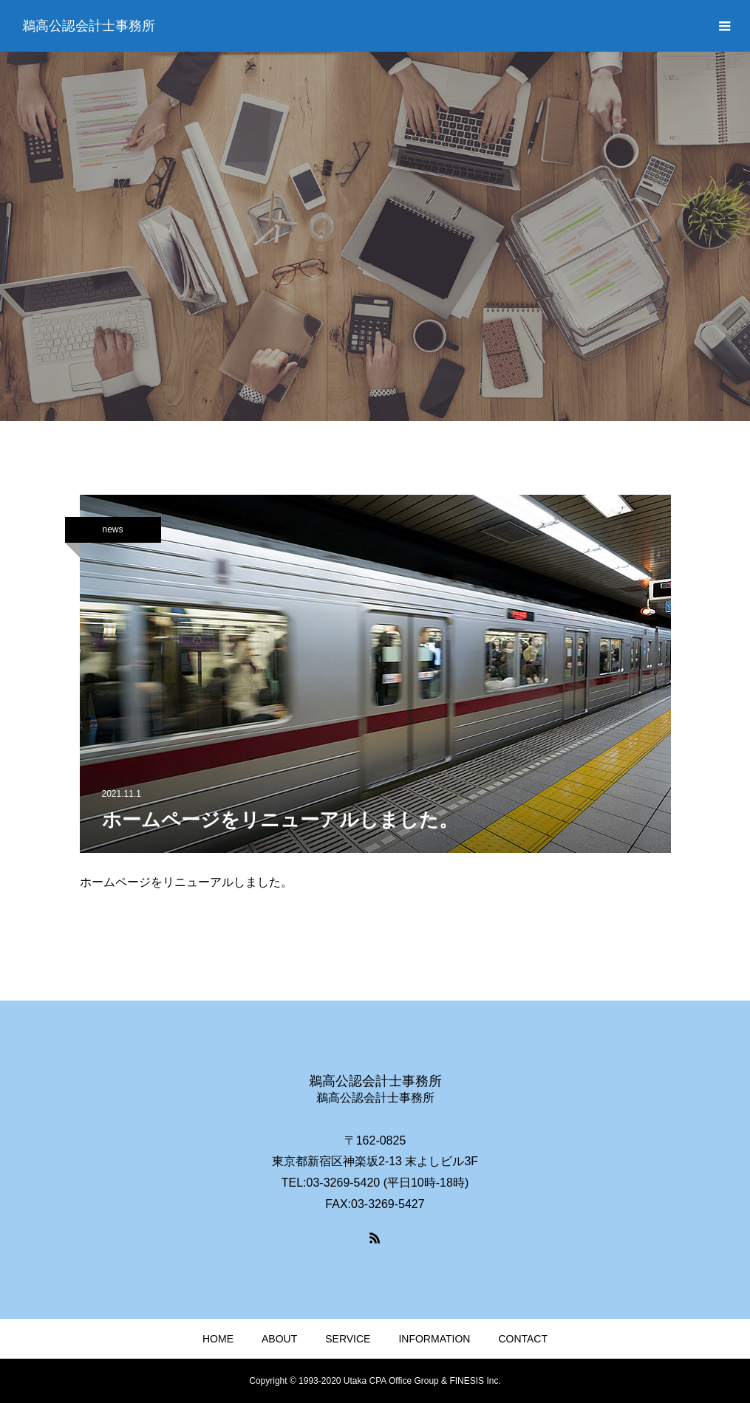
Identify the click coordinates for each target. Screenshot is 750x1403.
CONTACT (523, 1339)
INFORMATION (434, 1339)
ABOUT (279, 1339)
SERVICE (347, 1339)
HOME (217, 1339)
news (112, 529)
